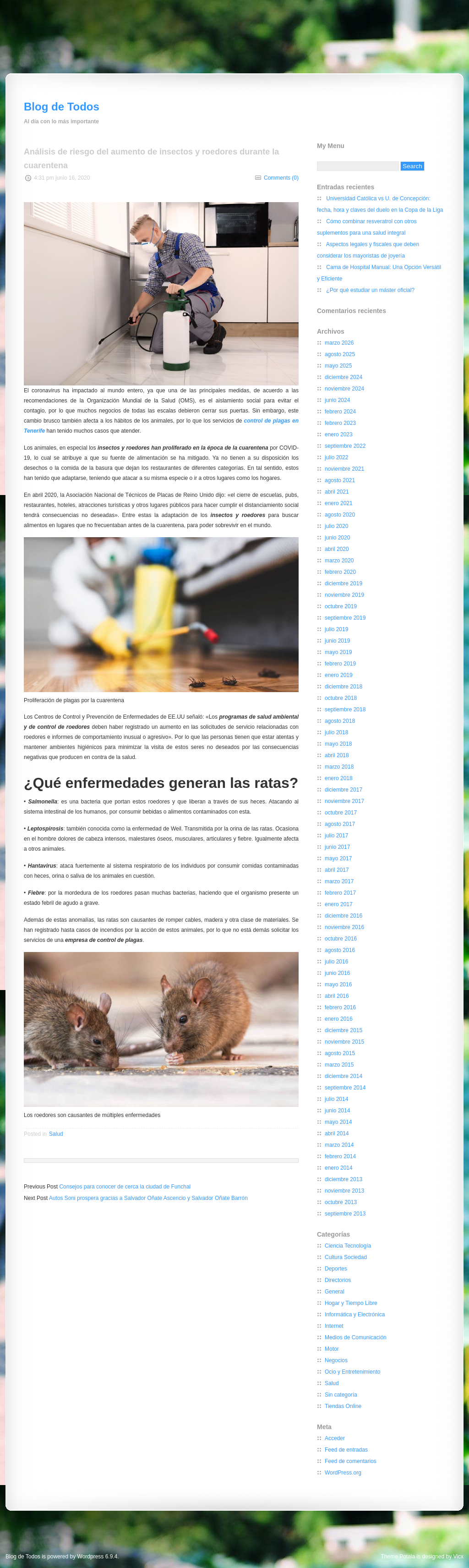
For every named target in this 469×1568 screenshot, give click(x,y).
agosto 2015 (340, 1053)
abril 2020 (337, 549)
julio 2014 (336, 1099)
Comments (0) (281, 178)
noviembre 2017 (344, 801)
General (334, 1291)
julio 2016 (336, 961)
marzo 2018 (339, 767)
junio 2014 (337, 1110)
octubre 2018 (341, 698)
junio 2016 (337, 973)
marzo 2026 (339, 343)
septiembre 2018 (345, 709)
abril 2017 (337, 870)
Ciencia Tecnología (348, 1246)
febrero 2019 (340, 663)
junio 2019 (337, 641)
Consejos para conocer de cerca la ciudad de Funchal (125, 1186)
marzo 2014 (339, 1145)
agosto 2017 (340, 824)
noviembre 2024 (344, 388)
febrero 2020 (340, 572)
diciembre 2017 (343, 790)
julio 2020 (336, 526)
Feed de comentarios (350, 1461)
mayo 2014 (338, 1122)
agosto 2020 (340, 515)
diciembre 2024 (343, 377)
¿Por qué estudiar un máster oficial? (370, 290)
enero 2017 (339, 904)
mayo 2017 (338, 858)
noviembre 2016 (344, 927)
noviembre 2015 (344, 1042)
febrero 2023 (340, 423)
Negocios (336, 1360)
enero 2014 (339, 1168)
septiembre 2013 (345, 1213)
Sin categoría (341, 1395)
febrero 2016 (340, 1007)
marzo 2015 (339, 1065)
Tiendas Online (343, 1406)
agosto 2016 (340, 950)
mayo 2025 (338, 366)
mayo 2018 (338, 744)
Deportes (336, 1268)
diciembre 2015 (343, 1030)
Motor (332, 1349)
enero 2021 (339, 503)
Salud (56, 1134)
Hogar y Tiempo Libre (351, 1303)
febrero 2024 (340, 411)
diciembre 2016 (343, 916)
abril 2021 (337, 492)
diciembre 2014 (343, 1076)
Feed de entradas (346, 1450)
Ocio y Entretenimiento (352, 1372)
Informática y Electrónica (355, 1314)
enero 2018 (339, 778)
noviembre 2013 (344, 1191)
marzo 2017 (339, 881)
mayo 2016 (338, 984)
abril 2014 (337, 1133)
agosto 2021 (340, 480)
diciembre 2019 (343, 583)
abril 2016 (337, 996)
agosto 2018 (340, 721)
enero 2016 (339, 1019)
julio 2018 (336, 732)
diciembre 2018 (343, 686)
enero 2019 (339, 675)
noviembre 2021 (344, 469)
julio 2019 (336, 629)
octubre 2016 (341, 938)
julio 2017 (336, 835)
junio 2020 (337, 537)
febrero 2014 (340, 1156)
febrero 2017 (340, 893)
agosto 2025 (340, 354)
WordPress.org (343, 1472)
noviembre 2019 (344, 595)
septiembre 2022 (345, 446)
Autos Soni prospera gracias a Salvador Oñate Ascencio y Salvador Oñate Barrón (148, 1198)
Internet (334, 1326)
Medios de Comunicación (356, 1337)
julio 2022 (336, 457)
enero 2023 (339, 434)
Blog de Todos (61, 106)
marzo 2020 (339, 560)
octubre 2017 (341, 812)
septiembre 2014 (345, 1087)
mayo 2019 (338, 652)
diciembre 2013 (343, 1179)
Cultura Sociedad (346, 1257)
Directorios (338, 1280)
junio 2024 (337, 400)
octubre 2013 (341, 1202)
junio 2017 (337, 847)
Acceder (335, 1438)
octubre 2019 (341, 606)
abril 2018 (337, 755)
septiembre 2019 (345, 618)
